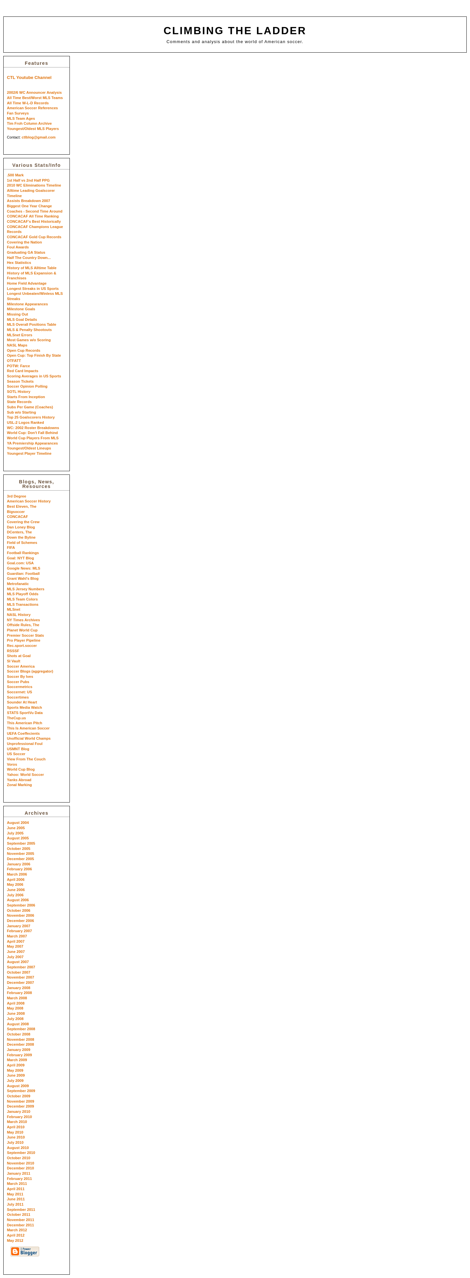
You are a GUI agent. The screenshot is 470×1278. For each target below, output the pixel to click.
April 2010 (15, 1127)
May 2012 (15, 1240)
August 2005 (18, 838)
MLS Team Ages (21, 118)
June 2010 (16, 1137)
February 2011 (19, 1179)
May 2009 (15, 1070)
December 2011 (20, 1225)
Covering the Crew (23, 522)
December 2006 (20, 921)
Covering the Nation (24, 242)
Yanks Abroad (19, 780)
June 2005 (16, 828)
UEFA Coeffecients (23, 733)
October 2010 (18, 1158)
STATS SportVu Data (25, 713)
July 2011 (15, 1204)
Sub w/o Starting (21, 412)
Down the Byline (21, 537)
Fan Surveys (18, 113)
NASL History (19, 615)
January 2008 (18, 988)
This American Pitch (24, 723)
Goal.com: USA (20, 563)
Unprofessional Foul (24, 744)
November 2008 (20, 1039)
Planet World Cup (22, 630)
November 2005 (20, 854)
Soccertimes (18, 697)
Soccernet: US (19, 692)
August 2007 (18, 962)
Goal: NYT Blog (20, 558)
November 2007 (20, 977)
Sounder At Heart (22, 702)
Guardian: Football (23, 573)
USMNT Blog (18, 749)
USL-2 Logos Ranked (25, 422)
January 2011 (18, 1173)
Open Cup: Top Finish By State (34, 355)
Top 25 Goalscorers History (31, 417)
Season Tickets (20, 381)
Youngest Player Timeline (29, 453)
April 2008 (15, 1003)
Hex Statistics (19, 263)
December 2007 (20, 982)
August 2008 (18, 1024)
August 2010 (18, 1148)
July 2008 (15, 1019)
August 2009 (18, 1086)
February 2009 (19, 1055)
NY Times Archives (23, 620)
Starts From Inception (26, 397)
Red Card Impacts (22, 371)
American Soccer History (29, 501)
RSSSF (13, 651)
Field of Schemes (22, 543)
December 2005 (20, 859)
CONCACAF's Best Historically (34, 221)
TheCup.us (16, 718)
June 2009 (16, 1075)
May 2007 (15, 946)
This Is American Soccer (28, 728)
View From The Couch (26, 759)
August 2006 (18, 900)
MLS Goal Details (22, 319)
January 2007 (18, 926)
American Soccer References (32, 108)
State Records (19, 402)
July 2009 (15, 1081)
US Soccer (16, 754)
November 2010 (20, 1163)
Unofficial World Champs (29, 738)
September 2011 (21, 1210)
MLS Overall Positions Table (31, 324)
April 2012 (15, 1235)
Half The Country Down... (29, 258)
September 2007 (21, 967)
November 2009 (20, 1101)
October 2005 (18, 849)
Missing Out (17, 314)
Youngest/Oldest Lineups (29, 448)
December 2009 (20, 1106)
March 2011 (17, 1184)
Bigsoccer (16, 512)
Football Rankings (23, 553)
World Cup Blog (21, 769)
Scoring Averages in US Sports (34, 376)
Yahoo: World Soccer (25, 775)
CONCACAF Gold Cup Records (34, 237)
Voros (12, 764)
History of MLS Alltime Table (31, 268)
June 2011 (16, 1199)
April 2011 (15, 1189)
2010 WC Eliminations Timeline (34, 185)
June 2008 (16, 1013)
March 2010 (17, 1122)
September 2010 (21, 1153)
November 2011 (20, 1220)
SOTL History (18, 392)
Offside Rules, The (23, 625)
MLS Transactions (23, 604)
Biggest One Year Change (29, 206)
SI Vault (13, 661)
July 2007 (15, 957)
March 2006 (17, 874)
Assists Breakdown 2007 (28, 201)
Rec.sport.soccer (22, 646)
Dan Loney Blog (21, 527)
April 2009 (15, 1065)
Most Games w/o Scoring (29, 340)
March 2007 (17, 936)
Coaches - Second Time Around (34, 211)
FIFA (11, 548)
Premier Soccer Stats (25, 635)
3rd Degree (16, 496)
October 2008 (18, 1034)
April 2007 (15, 941)
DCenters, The (19, 532)
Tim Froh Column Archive (29, 123)
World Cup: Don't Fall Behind (32, 433)
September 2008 (21, 1029)
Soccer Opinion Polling (27, 386)
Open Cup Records (23, 350)
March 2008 (17, 998)
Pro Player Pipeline (23, 640)
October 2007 (18, 972)
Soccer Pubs (18, 682)
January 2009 (18, 1050)
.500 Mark (15, 175)
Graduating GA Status (26, 252)
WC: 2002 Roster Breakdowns (33, 428)
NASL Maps (17, 345)
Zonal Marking (19, 785)
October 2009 (18, 1096)
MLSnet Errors (19, 335)
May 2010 (15, 1132)
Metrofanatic (18, 584)
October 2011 (18, 1214)
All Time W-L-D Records (28, 103)
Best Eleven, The (22, 506)
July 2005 (15, 833)
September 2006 (21, 905)
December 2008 (20, 1044)
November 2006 (20, 915)
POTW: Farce (18, 366)
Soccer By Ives (20, 676)
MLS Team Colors (22, 599)
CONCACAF (17, 517)
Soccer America (21, 666)
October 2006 (18, 910)
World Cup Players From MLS (33, 438)
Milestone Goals (21, 309)
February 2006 (19, 869)
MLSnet (13, 609)
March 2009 (17, 1060)
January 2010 (18, 1111)
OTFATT (14, 361)
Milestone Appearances (27, 304)
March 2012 (17, 1230)
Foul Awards (18, 247)
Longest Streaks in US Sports (33, 289)
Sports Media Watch (24, 707)
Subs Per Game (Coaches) (30, 407)
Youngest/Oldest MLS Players (33, 129)
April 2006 (15, 880)
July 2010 (15, 1142)
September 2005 (21, 843)
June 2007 (16, 952)
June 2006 (16, 890)
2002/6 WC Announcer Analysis (34, 92)
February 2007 (19, 931)
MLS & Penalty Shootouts (29, 330)
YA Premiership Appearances (32, 443)
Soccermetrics (19, 687)
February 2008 (19, 993)
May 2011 (15, 1194)
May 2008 (15, 1008)
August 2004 (18, 823)
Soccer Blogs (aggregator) (30, 671)
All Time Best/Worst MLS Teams (35, 98)
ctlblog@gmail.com (39, 137)
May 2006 (15, 884)
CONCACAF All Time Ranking (33, 216)
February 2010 (19, 1117)
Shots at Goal (19, 656)
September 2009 (21, 1091)
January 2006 (18, 864)
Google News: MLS (23, 568)
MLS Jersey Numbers (25, 589)
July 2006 (15, 895)
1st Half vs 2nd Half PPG (28, 180)
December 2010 (20, 1168)
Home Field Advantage (26, 283)
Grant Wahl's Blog (23, 578)
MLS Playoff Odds (23, 594)
